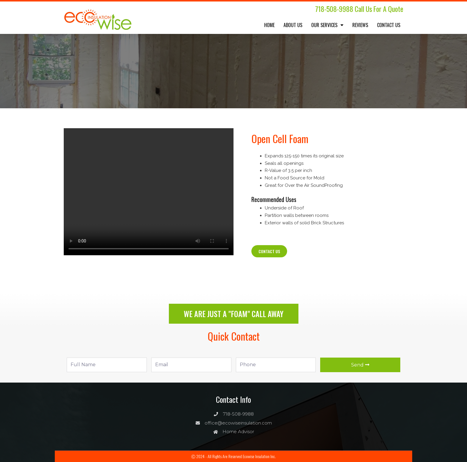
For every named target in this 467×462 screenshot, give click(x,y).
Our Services (327, 25)
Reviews (360, 25)
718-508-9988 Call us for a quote (357, 8)
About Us (293, 25)
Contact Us (388, 25)
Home (269, 25)
